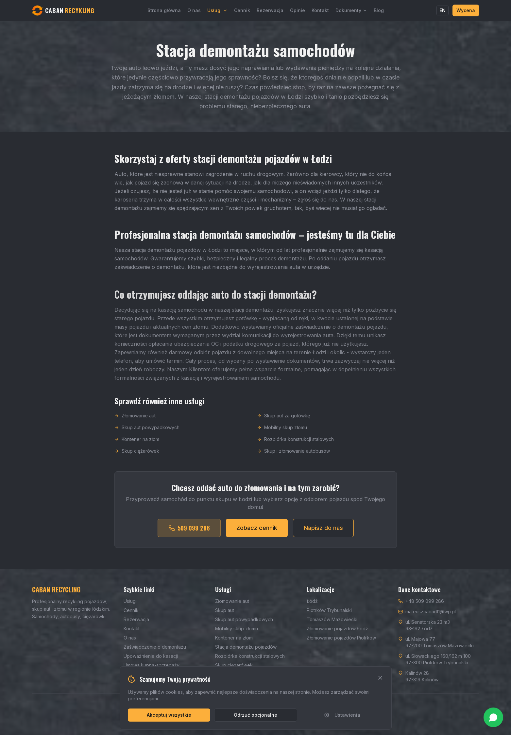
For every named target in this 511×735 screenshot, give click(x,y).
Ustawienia (342, 715)
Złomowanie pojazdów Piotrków (341, 637)
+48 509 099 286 (424, 601)
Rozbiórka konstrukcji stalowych (295, 443)
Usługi (217, 10)
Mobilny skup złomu (282, 431)
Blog (379, 10)
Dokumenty (351, 10)
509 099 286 (189, 532)
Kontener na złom (136, 443)
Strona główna (164, 10)
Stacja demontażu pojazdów (246, 647)
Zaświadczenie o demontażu (155, 647)
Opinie (297, 10)
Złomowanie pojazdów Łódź (337, 628)
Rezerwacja (270, 10)
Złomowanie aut (135, 419)
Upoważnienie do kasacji (151, 656)
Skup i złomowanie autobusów (293, 455)
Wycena (465, 10)
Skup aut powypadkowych (146, 431)
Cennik (242, 10)
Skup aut (224, 610)
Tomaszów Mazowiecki (332, 619)
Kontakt (320, 10)
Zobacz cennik (256, 531)
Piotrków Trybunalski (329, 610)
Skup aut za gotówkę (283, 419)
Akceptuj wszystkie (169, 715)
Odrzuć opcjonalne (255, 715)
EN (442, 10)
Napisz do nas (323, 531)
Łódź (312, 601)
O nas (194, 10)
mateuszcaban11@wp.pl (430, 611)
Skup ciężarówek (136, 455)
